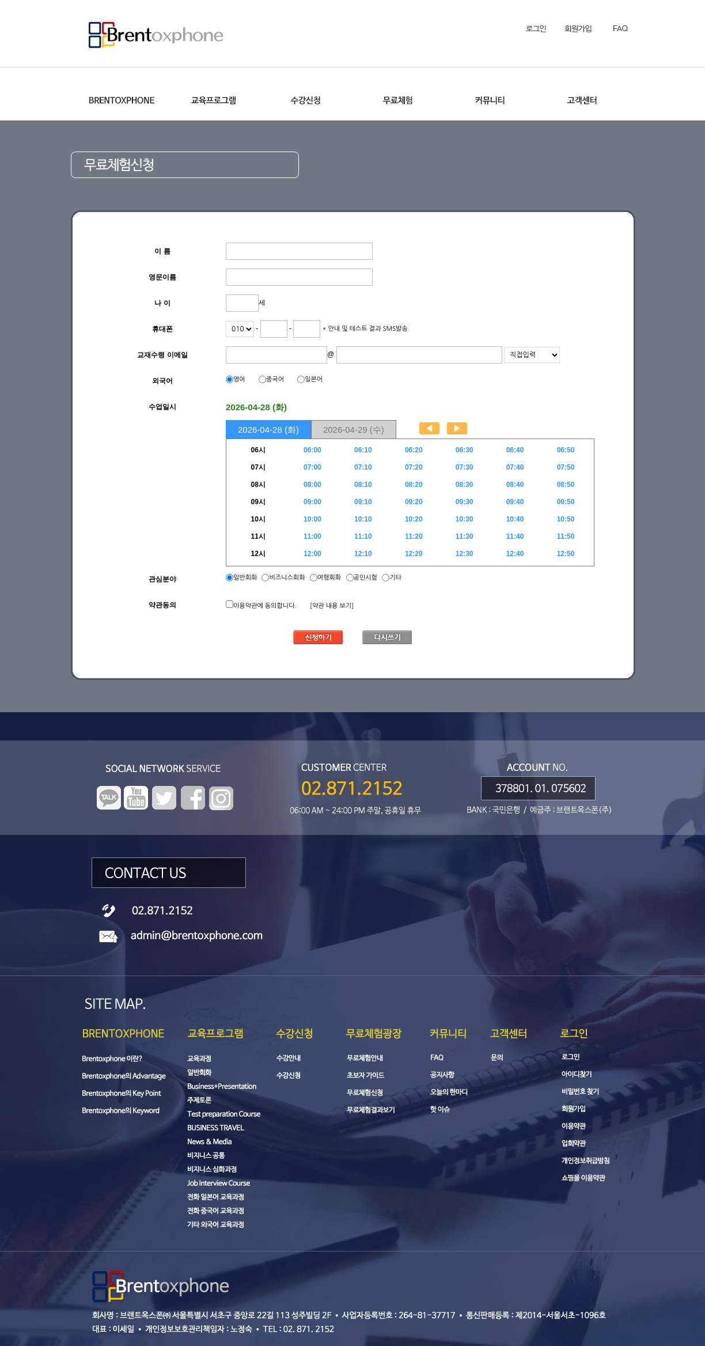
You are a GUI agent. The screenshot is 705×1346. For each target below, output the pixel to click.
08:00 (312, 485)
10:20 (414, 519)
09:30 (464, 502)
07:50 (566, 467)
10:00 (312, 519)
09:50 (566, 502)
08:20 (414, 485)
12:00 (312, 554)
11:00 (312, 536)
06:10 (363, 450)
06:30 (464, 450)
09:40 (515, 502)
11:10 (363, 536)
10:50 (566, 519)
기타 (395, 577)
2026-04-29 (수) (353, 429)
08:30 (464, 485)
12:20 (414, 554)
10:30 (464, 519)
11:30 (464, 536)
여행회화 (329, 577)
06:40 (515, 450)
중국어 (275, 379)
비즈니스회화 (287, 577)
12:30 (464, 554)
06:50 (566, 450)
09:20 (414, 502)
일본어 (314, 379)
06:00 (312, 450)
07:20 (414, 467)
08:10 (363, 485)
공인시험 (365, 577)
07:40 (515, 467)
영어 (239, 379)
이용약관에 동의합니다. (265, 606)
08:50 (566, 485)
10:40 (515, 519)
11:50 (566, 536)
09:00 (312, 502)
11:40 (515, 536)
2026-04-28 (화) (268, 429)
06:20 (414, 450)
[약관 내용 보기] (332, 606)
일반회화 (246, 577)
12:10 (363, 554)
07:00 (312, 467)
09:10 (363, 502)
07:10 (363, 467)
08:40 (515, 485)
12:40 (515, 554)
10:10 (363, 519)
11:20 (414, 536)
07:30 (464, 467)
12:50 (566, 554)
